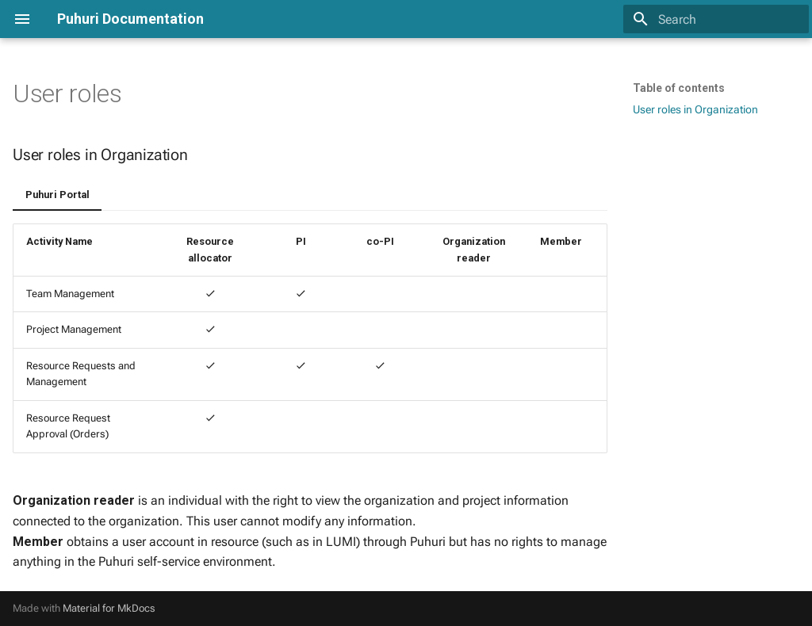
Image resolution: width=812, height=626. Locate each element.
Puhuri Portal (57, 194)
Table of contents (679, 88)
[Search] (716, 19)
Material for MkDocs (109, 608)
